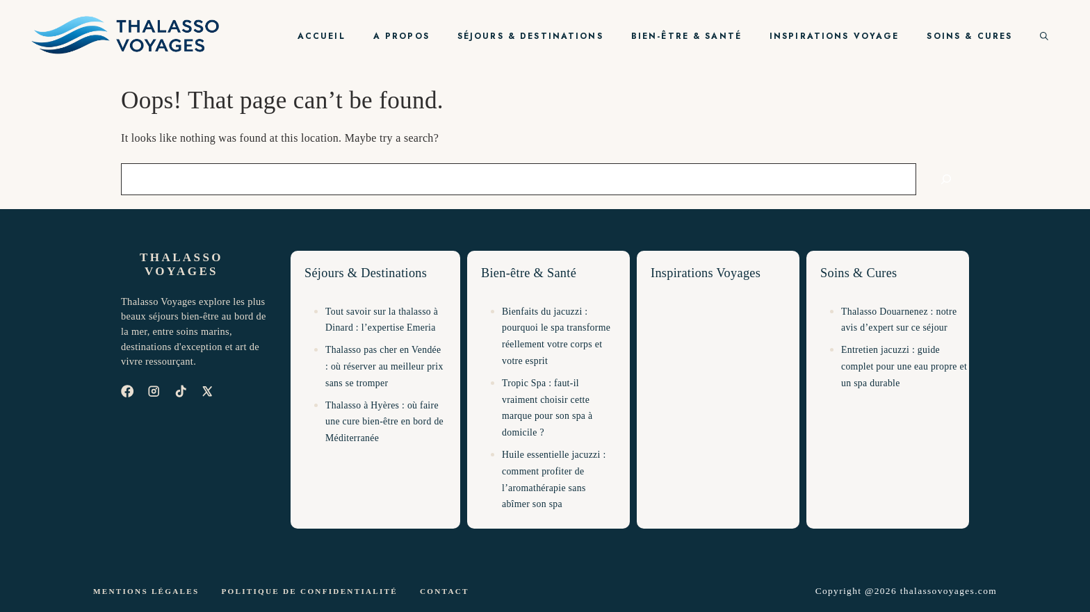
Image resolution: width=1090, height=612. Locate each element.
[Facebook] (127, 391)
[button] (1044, 36)
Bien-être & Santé (686, 36)
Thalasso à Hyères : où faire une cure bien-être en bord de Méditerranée (384, 422)
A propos (401, 36)
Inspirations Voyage (835, 36)
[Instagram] (153, 391)
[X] (207, 391)
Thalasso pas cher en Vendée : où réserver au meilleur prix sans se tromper (384, 366)
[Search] (946, 179)
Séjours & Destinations (530, 36)
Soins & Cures (969, 36)
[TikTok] (180, 391)
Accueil (321, 36)
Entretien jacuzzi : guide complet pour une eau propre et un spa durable (904, 366)
